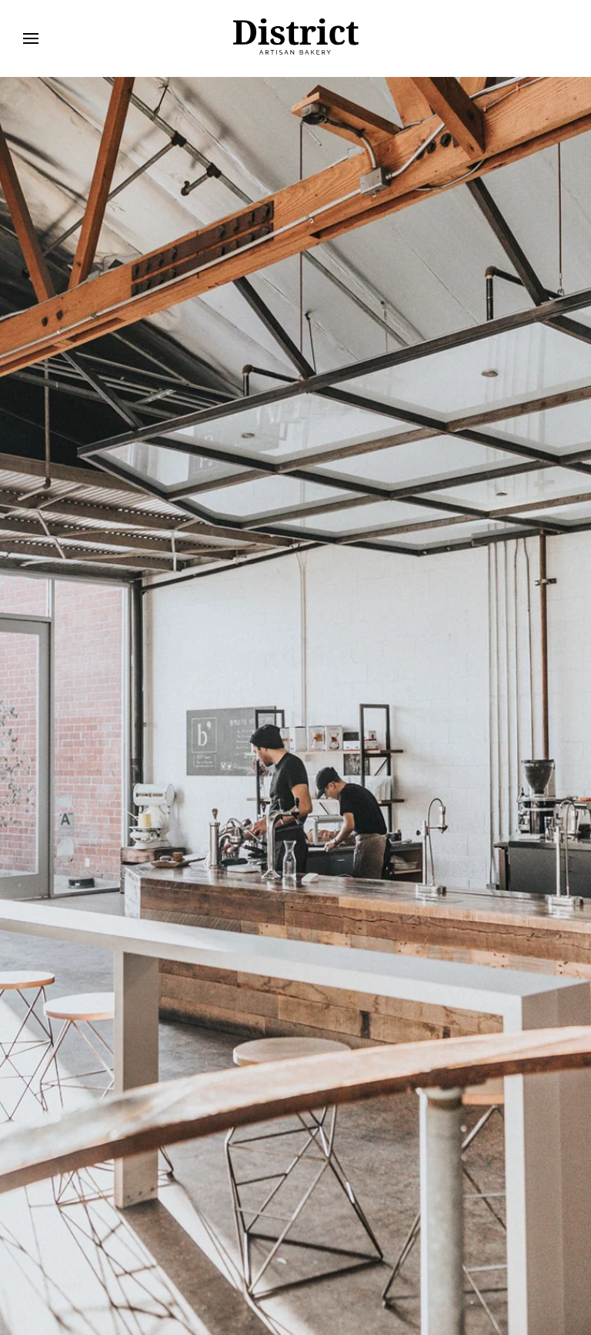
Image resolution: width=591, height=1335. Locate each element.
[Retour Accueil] (295, 38)
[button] (30, 38)
